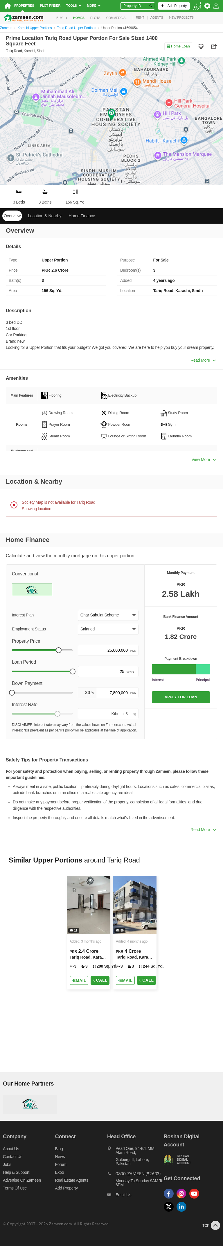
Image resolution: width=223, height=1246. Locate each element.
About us (11, 1148)
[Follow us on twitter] (170, 1212)
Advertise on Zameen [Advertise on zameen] (22, 1180)
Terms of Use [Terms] (15, 1188)
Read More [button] (203, 360)
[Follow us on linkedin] (183, 1212)
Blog (59, 1148)
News (60, 1156)
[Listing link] (88, 932)
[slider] (59, 650)
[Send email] (79, 980)
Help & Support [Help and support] (16, 1172)
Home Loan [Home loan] (178, 46)
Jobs (7, 1164)
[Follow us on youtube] (195, 1198)
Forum (60, 1164)
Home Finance (82, 215)
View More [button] (204, 459)
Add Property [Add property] (66, 1188)
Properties (24, 5)
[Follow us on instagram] (183, 1198)
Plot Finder (50, 5)
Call (100, 980)
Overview (12, 215)
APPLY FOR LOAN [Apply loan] (181, 697)
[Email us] (135, 1196)
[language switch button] (197, 6)
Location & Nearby (44, 215)
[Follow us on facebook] (170, 1198)
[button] (108, 615)
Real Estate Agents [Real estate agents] (71, 1180)
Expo (59, 1172)
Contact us (12, 1156)
